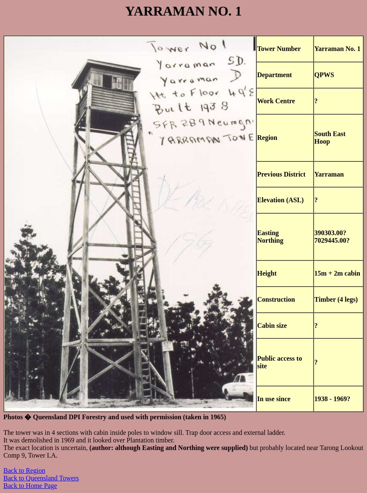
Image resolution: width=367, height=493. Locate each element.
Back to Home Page (30, 485)
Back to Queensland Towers (41, 478)
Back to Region (24, 470)
